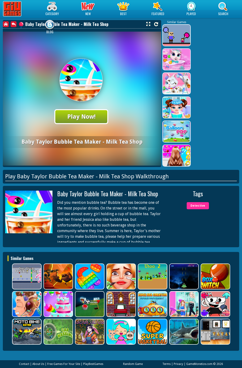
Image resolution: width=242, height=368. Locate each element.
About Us (38, 364)
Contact (24, 364)
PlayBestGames (93, 364)
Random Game (133, 364)
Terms (166, 364)
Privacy (178, 364)
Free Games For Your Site (63, 364)
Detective (197, 205)
